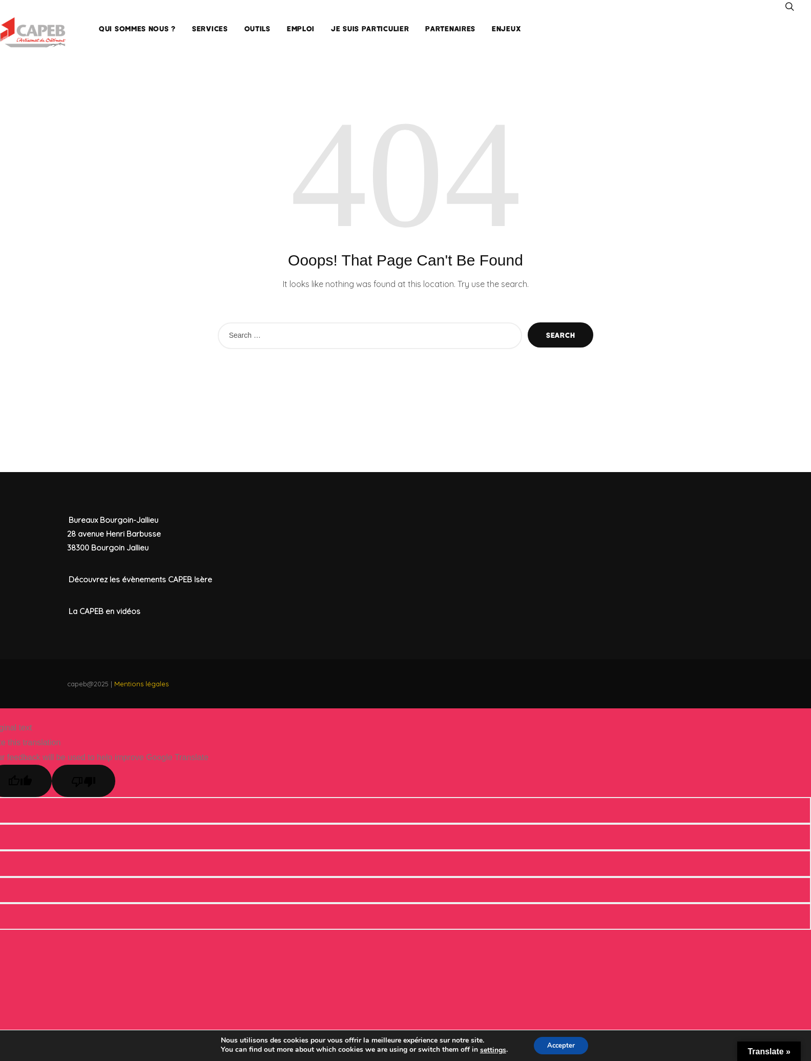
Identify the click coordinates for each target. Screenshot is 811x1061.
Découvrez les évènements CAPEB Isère (140, 579)
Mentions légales (141, 684)
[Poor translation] (83, 781)
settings (490, 1049)
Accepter (561, 1045)
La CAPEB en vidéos (104, 611)
